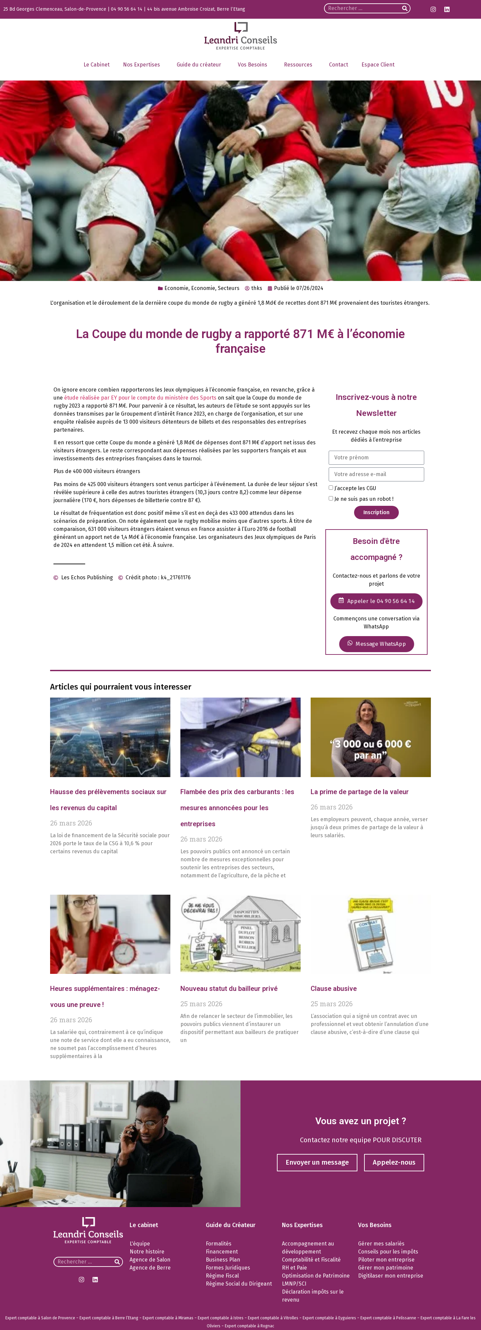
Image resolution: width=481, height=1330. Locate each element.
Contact (338, 64)
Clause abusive (334, 989)
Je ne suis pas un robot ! (363, 499)
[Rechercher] (405, 8)
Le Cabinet (97, 64)
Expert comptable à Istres (221, 1318)
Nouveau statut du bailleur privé (229, 989)
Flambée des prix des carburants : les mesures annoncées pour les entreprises (237, 808)
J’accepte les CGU (355, 488)
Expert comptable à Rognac (249, 1326)
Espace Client (379, 64)
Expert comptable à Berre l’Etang (108, 1318)
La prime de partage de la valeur (360, 792)
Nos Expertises (143, 64)
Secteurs (228, 288)
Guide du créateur (200, 64)
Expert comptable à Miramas (168, 1318)
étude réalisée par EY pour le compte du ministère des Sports (140, 398)
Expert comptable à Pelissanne (388, 1318)
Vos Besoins (254, 64)
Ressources (300, 64)
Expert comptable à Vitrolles (273, 1318)
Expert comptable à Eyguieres (329, 1318)
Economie (176, 288)
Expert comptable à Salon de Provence (40, 1318)
